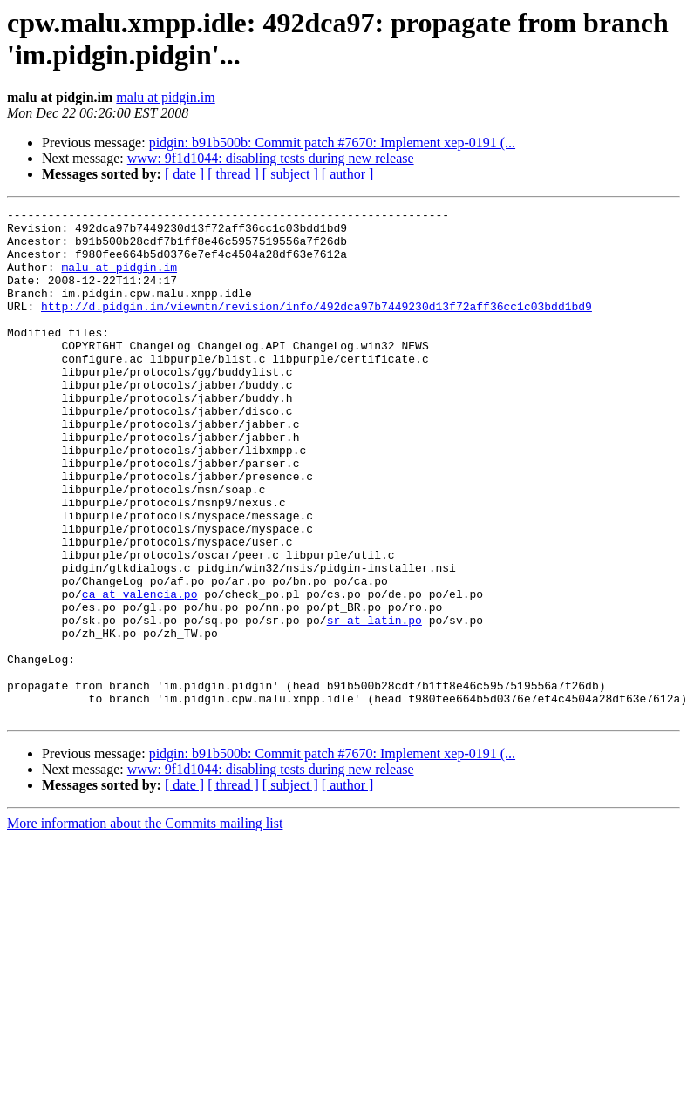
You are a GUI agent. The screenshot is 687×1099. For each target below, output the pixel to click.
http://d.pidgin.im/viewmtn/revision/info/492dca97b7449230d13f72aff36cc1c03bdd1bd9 (316, 327)
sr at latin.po (374, 703)
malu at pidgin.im (165, 97)
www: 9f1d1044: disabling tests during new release (270, 158)
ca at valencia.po (140, 672)
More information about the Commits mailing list (144, 925)
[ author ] (348, 173)
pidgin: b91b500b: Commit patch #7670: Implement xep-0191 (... (332, 142)
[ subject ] (290, 173)
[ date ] (184, 173)
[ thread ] (233, 173)
